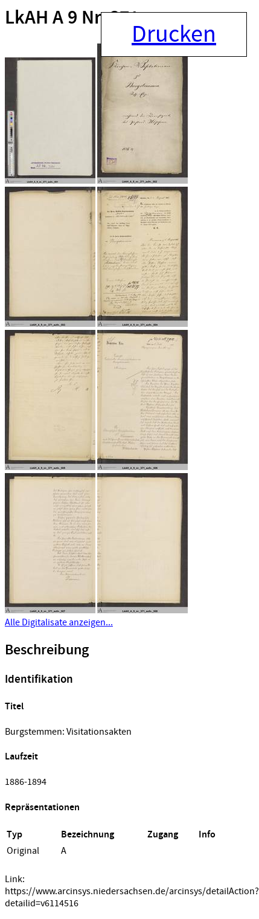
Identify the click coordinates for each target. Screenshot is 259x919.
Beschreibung (47, 650)
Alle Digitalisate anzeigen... (59, 622)
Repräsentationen (42, 807)
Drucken (174, 34)
